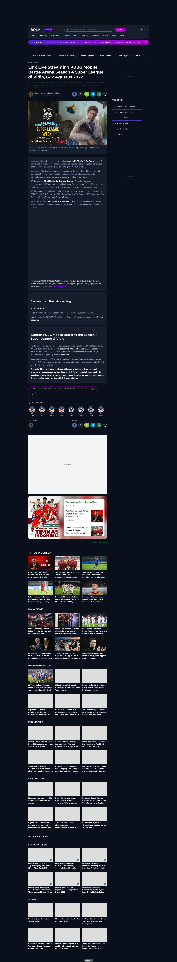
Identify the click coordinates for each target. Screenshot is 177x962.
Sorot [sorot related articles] (32, 899)
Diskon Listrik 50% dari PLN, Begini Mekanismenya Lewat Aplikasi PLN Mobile (40, 744)
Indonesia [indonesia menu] (43, 36)
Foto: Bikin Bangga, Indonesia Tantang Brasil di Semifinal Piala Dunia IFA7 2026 (93, 866)
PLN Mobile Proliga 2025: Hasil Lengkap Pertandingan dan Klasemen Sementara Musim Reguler (67, 768)
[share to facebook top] (74, 94)
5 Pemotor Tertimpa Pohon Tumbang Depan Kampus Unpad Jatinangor (40, 946)
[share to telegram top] (92, 94)
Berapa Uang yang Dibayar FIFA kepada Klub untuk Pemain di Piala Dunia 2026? (40, 655)
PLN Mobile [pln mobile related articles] (35, 722)
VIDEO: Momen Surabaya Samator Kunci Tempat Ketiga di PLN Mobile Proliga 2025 (67, 744)
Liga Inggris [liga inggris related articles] (36, 779)
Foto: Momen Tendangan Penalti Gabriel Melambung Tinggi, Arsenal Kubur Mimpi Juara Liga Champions (40, 891)
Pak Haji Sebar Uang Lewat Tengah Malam (39, 920)
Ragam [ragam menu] (105, 36)
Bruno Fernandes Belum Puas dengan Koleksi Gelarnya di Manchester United (65, 800)
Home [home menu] (33, 36)
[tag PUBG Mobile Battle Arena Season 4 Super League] (76, 388)
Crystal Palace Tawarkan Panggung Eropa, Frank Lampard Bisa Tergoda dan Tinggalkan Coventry (39, 825)
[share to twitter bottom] (80, 425)
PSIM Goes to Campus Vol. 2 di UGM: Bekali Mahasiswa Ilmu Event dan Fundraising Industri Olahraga (67, 712)
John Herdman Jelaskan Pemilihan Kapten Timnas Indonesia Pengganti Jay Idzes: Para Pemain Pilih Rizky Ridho (39, 599)
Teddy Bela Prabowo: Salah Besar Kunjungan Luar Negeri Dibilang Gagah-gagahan (93, 946)
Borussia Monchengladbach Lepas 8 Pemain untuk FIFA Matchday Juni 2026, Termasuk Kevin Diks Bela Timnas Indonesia (67, 599)
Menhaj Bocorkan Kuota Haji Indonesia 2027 (67, 920)
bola (45, 32)
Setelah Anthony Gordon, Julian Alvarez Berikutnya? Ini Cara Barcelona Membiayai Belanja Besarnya (40, 631)
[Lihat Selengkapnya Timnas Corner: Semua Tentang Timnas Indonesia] (67, 542)
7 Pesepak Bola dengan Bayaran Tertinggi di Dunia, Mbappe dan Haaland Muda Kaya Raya (66, 655)
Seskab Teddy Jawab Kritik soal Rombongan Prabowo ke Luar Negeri (66, 946)
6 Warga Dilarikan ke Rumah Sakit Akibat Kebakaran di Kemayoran (94, 921)
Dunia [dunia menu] (76, 36)
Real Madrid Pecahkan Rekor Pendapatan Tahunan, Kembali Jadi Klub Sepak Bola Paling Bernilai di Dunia (94, 631)
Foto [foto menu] (122, 36)
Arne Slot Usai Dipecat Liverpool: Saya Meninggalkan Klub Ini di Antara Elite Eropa (65, 825)
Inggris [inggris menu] (67, 36)
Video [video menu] (114, 36)
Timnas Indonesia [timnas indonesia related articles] (39, 553)
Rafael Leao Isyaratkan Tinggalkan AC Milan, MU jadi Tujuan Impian (94, 825)
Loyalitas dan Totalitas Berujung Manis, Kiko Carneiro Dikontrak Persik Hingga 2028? (39, 712)
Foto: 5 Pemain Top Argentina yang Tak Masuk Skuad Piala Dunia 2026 (39, 865)
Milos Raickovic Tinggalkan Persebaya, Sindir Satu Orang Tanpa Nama (67, 687)
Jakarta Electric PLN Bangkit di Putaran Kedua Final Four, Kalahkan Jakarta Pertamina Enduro (40, 768)
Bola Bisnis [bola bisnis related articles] (35, 609)
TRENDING (117, 100)
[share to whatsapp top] (86, 94)
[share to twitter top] (80, 94)
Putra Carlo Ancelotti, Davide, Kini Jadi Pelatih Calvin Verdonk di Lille (38, 574)
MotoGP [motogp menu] (96, 36)
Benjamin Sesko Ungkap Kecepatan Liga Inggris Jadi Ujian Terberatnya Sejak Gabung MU (94, 800)
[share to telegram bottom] (92, 425)
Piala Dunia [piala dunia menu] (55, 36)
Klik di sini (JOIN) (59, 286)
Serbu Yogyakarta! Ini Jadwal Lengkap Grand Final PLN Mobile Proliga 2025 (94, 744)
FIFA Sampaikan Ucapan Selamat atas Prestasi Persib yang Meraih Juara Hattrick (40, 687)
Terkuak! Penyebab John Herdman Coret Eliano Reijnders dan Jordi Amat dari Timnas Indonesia (93, 574)
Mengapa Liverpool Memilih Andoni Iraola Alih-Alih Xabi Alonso (40, 800)
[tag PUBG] (33, 388)
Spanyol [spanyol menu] (85, 36)
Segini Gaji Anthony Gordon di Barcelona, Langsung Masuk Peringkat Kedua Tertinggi (67, 631)
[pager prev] (29, 56)
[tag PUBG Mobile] (46, 388)
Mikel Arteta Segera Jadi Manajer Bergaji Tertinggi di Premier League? (94, 655)
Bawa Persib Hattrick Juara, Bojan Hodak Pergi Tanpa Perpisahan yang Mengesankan (94, 687)
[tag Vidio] (32, 394)
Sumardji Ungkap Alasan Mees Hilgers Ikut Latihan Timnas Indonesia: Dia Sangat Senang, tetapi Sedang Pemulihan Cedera (93, 599)
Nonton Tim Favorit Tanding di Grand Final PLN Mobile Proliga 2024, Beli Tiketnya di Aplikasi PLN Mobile (94, 768)
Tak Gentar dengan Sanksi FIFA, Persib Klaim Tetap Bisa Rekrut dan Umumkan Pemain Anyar (94, 712)
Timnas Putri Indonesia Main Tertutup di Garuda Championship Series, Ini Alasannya (67, 574)
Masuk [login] (142, 30)
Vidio (81, 166)
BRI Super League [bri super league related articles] (39, 666)
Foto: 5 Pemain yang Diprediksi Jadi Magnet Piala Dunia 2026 (67, 890)
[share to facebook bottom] (74, 425)
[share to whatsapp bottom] (86, 425)
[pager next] (148, 56)
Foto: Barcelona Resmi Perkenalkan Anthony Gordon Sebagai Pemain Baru (65, 866)
